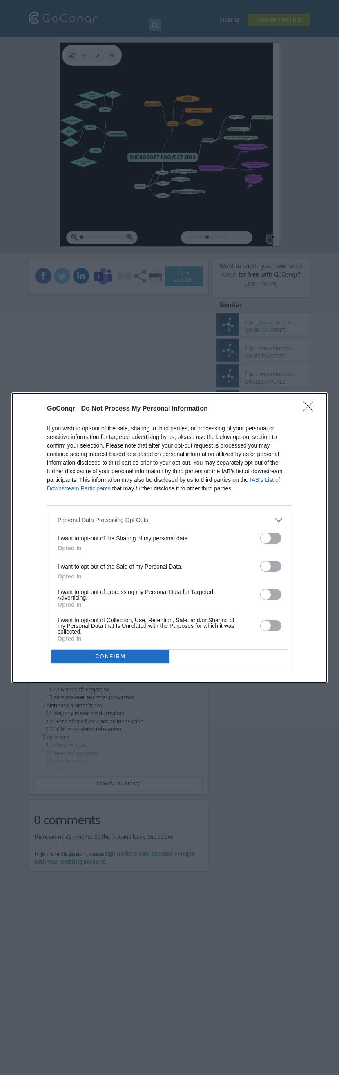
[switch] (270, 538)
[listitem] (169, 520)
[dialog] (169, 537)
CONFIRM (110, 656)
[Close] (311, 409)
